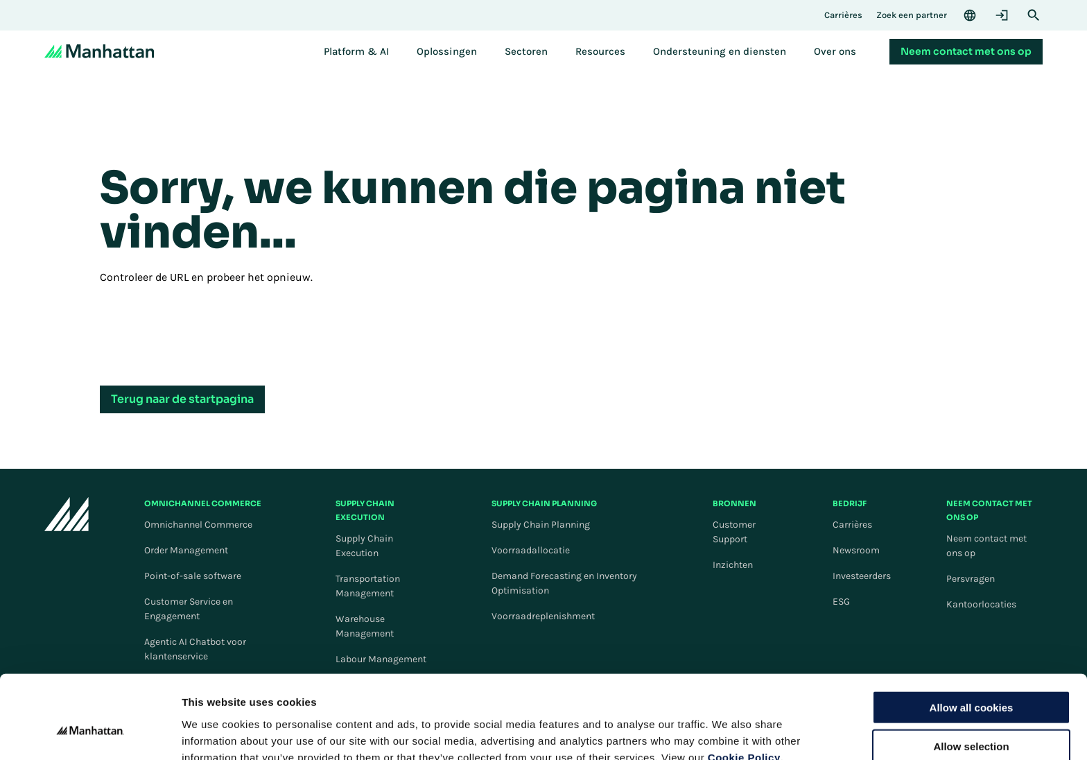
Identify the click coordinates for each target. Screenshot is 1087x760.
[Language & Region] (970, 15)
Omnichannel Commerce (198, 524)
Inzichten (733, 565)
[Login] (1002, 15)
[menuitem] (356, 51)
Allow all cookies (972, 638)
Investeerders (862, 576)
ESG (841, 601)
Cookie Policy (744, 687)
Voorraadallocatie (531, 550)
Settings (716, 733)
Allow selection (971, 677)
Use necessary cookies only (971, 716)
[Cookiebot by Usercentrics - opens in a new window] (89, 733)
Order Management (186, 550)
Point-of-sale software (192, 576)
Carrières (852, 524)
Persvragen (970, 579)
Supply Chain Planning (541, 524)
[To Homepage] (66, 516)
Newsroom (856, 550)
